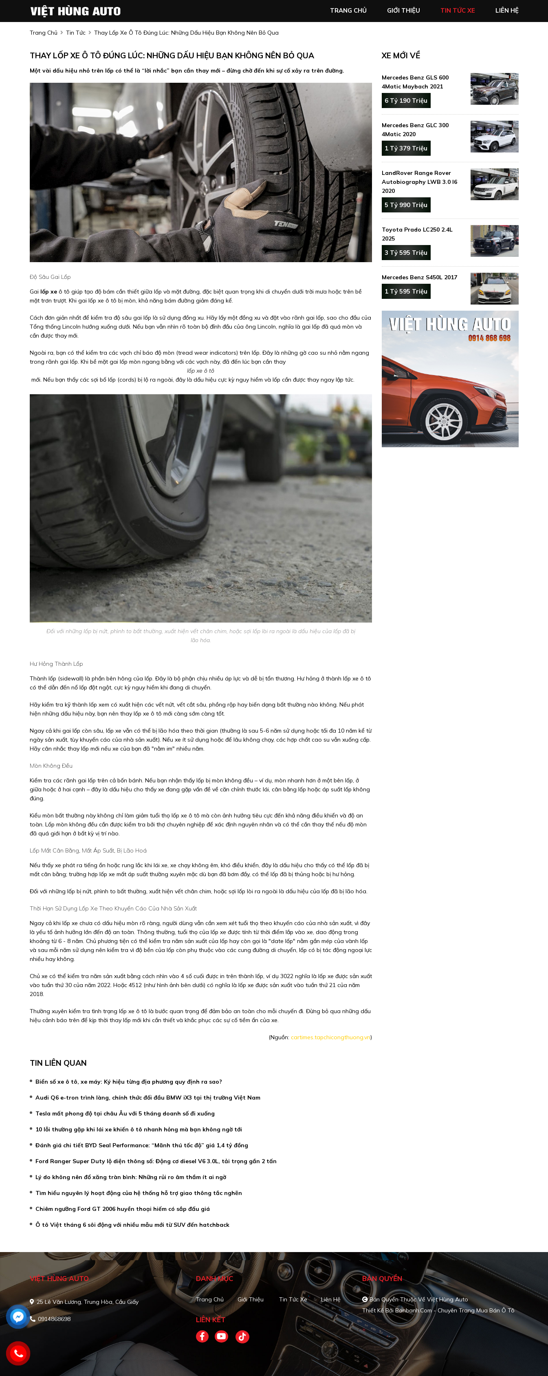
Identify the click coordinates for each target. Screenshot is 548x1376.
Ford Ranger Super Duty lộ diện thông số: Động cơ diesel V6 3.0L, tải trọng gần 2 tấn (156, 1161)
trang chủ (348, 10)
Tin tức (76, 32)
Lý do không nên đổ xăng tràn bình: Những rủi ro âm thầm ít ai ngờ (130, 1177)
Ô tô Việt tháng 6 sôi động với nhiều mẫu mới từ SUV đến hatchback (132, 1224)
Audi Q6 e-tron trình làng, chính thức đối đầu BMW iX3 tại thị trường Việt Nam (147, 1097)
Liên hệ (331, 1299)
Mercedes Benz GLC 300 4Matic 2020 (415, 129)
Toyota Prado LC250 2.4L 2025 (417, 234)
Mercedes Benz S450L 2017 (419, 277)
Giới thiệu (251, 1299)
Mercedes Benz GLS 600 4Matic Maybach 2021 (415, 82)
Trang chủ (210, 1299)
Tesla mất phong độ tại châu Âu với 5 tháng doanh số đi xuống (125, 1113)
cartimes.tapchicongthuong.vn (330, 1037)
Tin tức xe (293, 1299)
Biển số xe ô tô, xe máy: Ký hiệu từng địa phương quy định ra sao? (128, 1081)
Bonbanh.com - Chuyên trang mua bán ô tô (455, 1310)
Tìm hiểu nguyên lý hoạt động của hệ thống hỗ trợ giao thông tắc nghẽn (138, 1193)
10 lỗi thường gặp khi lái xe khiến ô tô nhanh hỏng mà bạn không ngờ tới (138, 1129)
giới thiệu (403, 10)
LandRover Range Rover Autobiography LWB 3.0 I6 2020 (419, 181)
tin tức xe (457, 10)
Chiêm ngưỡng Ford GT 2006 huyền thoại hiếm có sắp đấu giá (122, 1209)
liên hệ (507, 10)
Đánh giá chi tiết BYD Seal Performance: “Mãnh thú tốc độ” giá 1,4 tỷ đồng (141, 1145)
